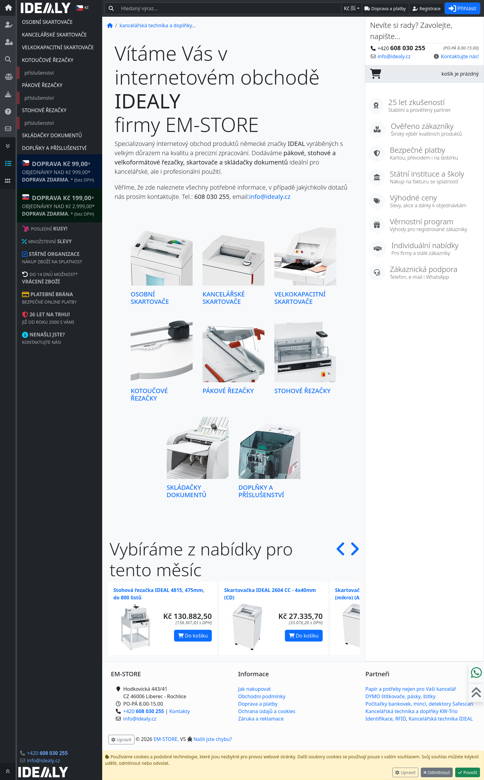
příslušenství (39, 72)
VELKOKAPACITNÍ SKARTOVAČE (58, 47)
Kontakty (179, 711)
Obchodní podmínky (262, 696)
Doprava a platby (257, 703)
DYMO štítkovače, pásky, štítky (400, 696)
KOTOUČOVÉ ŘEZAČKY (47, 60)
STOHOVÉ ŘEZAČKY (44, 110)
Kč (350, 8)
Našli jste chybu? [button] (213, 739)
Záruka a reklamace (261, 718)
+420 (47, 753)
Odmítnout (437, 772)
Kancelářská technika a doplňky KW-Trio (411, 711)
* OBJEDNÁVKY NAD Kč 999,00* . (58, 171)
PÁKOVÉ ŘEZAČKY (42, 85)
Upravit (405, 772)
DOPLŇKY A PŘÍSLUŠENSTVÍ (54, 148)
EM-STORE (165, 739)
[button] (341, 559)
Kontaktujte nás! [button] (460, 56)
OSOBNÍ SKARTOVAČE (47, 22)
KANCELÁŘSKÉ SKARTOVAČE (54, 34)
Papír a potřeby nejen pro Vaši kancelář (410, 689)
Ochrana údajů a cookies (266, 711)
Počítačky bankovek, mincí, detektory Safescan (419, 703)
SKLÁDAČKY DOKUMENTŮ (52, 135)
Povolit (467, 772)
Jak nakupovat (254, 689)
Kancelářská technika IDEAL (441, 718)
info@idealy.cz (43, 760)
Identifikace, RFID (385, 718)
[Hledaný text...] (229, 8)
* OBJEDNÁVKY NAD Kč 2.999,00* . (58, 205)
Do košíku (193, 635)
